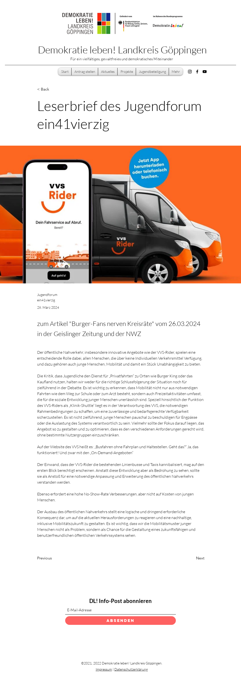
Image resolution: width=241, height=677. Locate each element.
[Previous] (53, 558)
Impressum (104, 669)
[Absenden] (120, 620)
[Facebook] (197, 71)
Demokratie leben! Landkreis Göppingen (122, 50)
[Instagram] (189, 71)
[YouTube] (204, 71)
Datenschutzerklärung (131, 669)
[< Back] (53, 89)
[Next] (192, 558)
